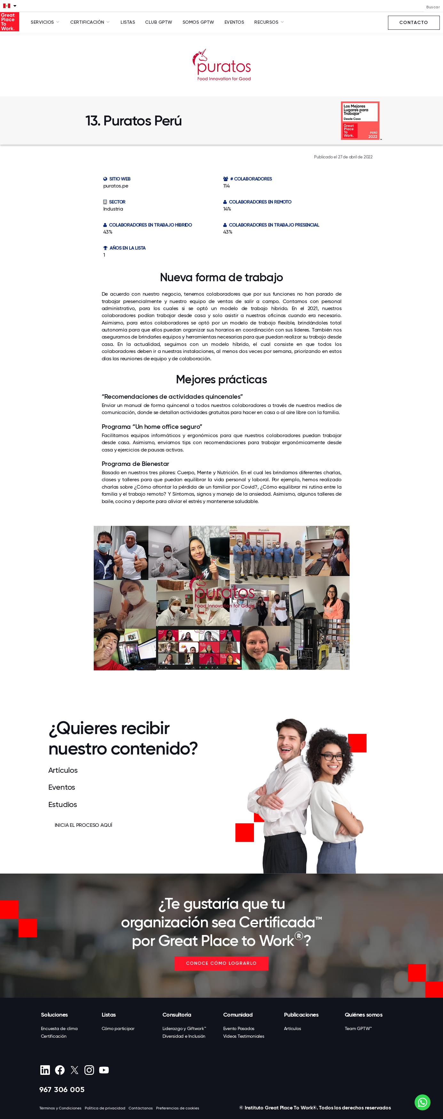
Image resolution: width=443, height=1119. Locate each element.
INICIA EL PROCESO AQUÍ (84, 825)
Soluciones (54, 1014)
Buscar (433, 7)
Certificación (54, 1036)
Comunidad (238, 1014)
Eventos (234, 22)
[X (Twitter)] (75, 1070)
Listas (128, 22)
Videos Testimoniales (243, 1036)
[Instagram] (89, 1070)
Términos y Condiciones (60, 1108)
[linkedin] (45, 1070)
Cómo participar (118, 1028)
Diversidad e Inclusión (184, 1036)
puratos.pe (115, 186)
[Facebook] (60, 1070)
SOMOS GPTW (198, 22)
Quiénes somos (364, 1014)
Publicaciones (301, 1014)
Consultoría (176, 1014)
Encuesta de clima (59, 1028)
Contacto (413, 22)
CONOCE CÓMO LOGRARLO (221, 963)
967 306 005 (62, 1089)
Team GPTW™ (358, 1028)
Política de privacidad (105, 1108)
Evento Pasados (239, 1028)
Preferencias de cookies (177, 1108)
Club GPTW (158, 22)
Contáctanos (141, 1108)
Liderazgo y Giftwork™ (184, 1028)
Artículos (292, 1028)
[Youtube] (104, 1070)
